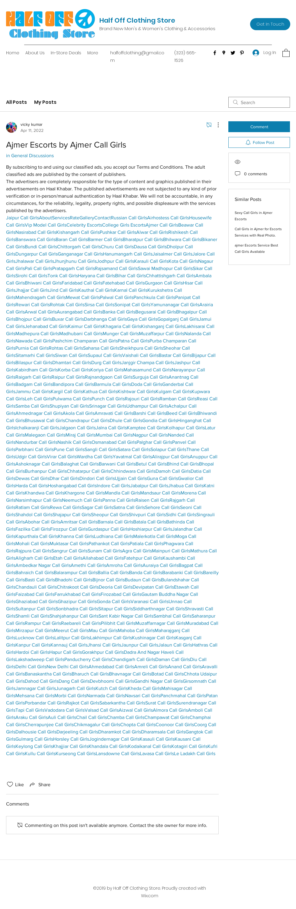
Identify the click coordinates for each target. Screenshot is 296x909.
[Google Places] (224, 53)
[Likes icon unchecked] (10, 784)
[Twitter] (233, 53)
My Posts (45, 102)
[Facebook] (215, 53)
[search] (259, 102)
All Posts (16, 102)
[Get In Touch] (270, 24)
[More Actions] (215, 125)
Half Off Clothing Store (137, 20)
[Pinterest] (242, 53)
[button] (286, 52)
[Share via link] (39, 784)
